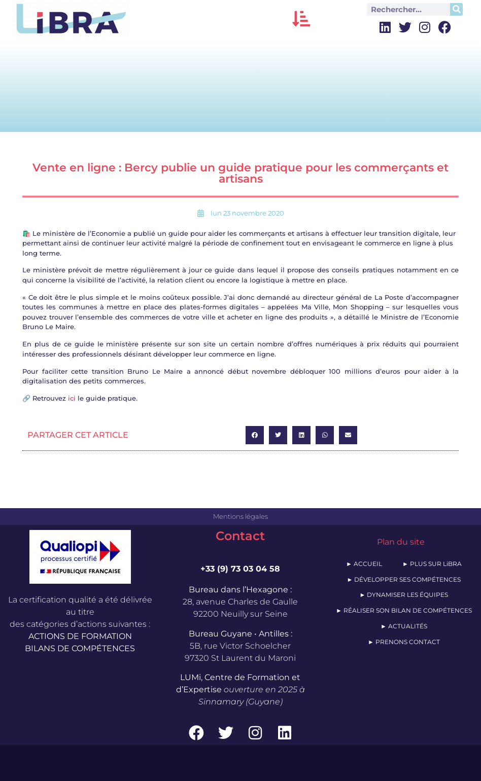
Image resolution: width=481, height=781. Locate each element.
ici (72, 398)
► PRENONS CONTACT (404, 642)
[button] (301, 18)
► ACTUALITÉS (404, 626)
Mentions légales (240, 516)
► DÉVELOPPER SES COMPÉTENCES (404, 579)
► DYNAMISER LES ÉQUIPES (403, 594)
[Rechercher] (456, 9)
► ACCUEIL (364, 563)
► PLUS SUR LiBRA (432, 563)
